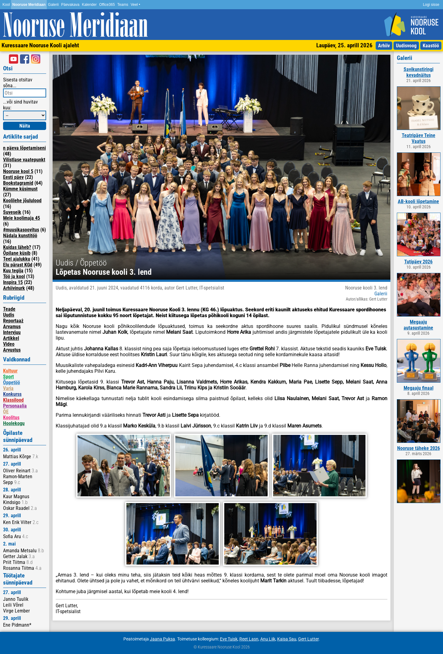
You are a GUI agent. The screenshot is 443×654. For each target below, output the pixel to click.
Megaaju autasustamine (418, 325)
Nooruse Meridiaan (29, 4)
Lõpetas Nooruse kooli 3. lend (104, 272)
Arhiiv (384, 46)
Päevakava (70, 4)
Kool (6, 4)
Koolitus (11, 417)
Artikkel (11, 338)
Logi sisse (431, 4)
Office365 (107, 4)
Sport (8, 377)
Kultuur (10, 371)
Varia (8, 388)
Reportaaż (13, 321)
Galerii (53, 4)
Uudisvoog (406, 46)
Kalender (89, 4)
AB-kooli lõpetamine (418, 201)
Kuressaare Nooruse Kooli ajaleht (40, 45)
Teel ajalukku (16, 259)
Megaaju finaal (418, 388)
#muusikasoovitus (21, 230)
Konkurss (12, 394)
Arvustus (12, 350)
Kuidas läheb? (17, 247)
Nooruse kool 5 (18, 171)
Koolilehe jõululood (22, 200)
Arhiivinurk (14, 288)
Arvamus (12, 326)
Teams (122, 4)
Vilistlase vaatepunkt (24, 160)
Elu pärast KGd (17, 265)
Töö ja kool (14, 276)
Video (8, 344)
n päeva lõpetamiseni (24, 148)
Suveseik (12, 212)
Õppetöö (11, 382)
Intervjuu (12, 332)
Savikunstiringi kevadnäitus (418, 72)
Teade (9, 309)
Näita (24, 126)
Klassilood (13, 400)
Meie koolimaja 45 (21, 218)
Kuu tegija (13, 271)
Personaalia (15, 406)
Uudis (8, 315)
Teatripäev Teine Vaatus (418, 138)
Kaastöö (431, 46)
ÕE (6, 412)
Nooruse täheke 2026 (418, 448)
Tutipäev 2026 (418, 262)
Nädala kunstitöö (20, 235)
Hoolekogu (14, 423)
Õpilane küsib (16, 253)
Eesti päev (13, 177)
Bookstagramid (18, 183)
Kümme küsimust (20, 189)
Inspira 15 (13, 282)
